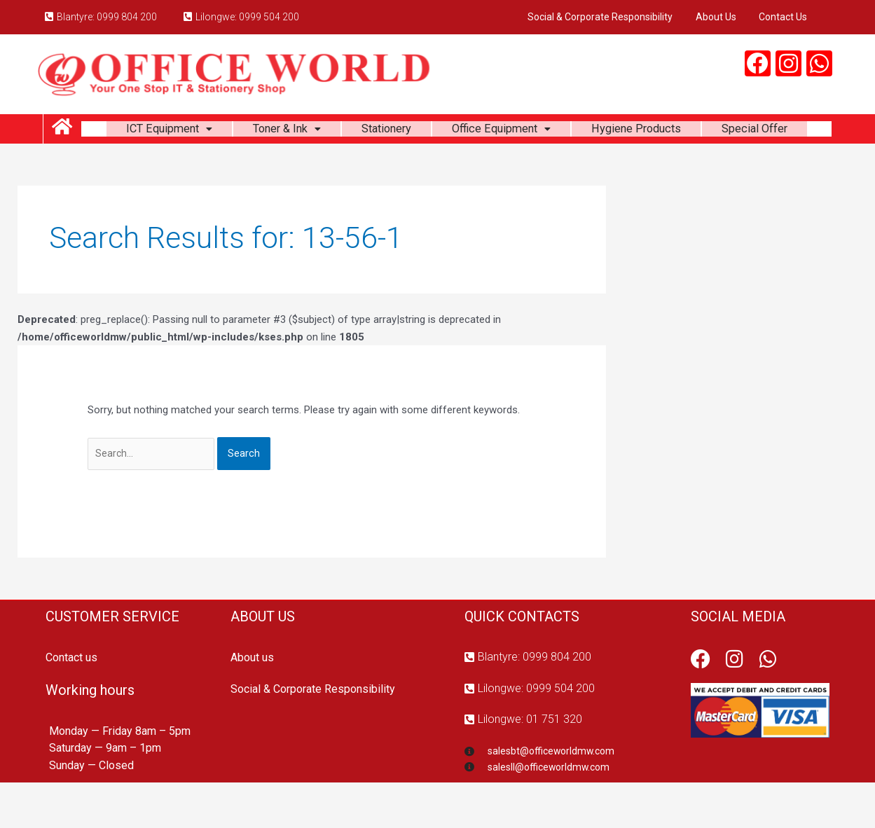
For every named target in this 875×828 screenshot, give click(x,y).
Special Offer (456, 166)
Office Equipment (560, 131)
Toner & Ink (330, 131)
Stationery (436, 131)
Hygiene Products (706, 131)
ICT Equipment (204, 131)
